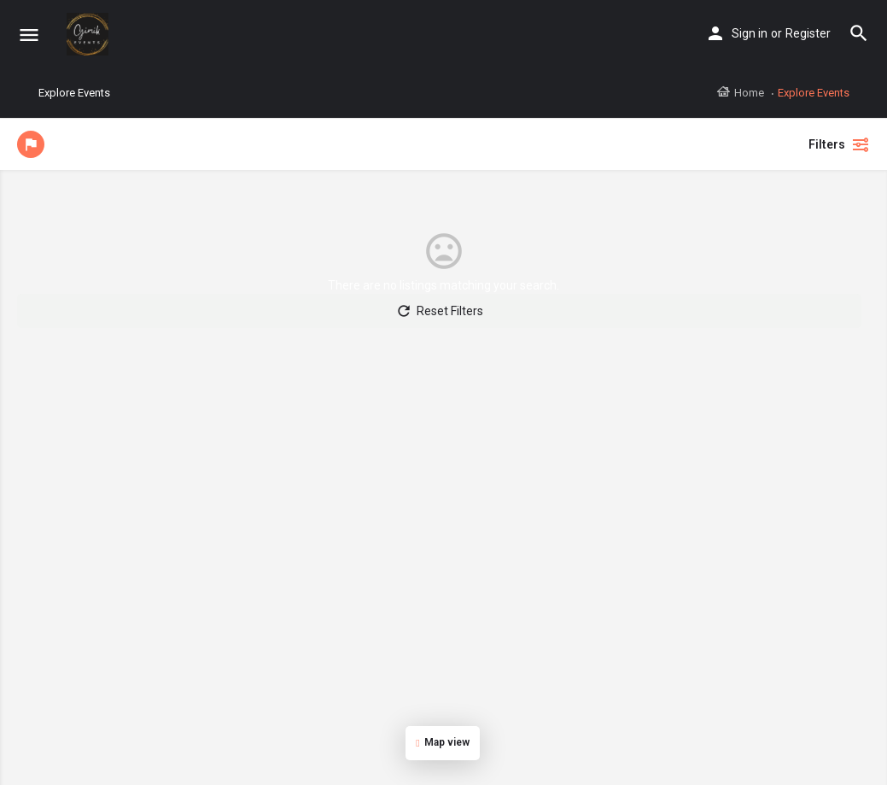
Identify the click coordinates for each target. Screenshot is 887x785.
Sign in (749, 33)
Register (808, 33)
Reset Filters (439, 310)
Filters (839, 144)
